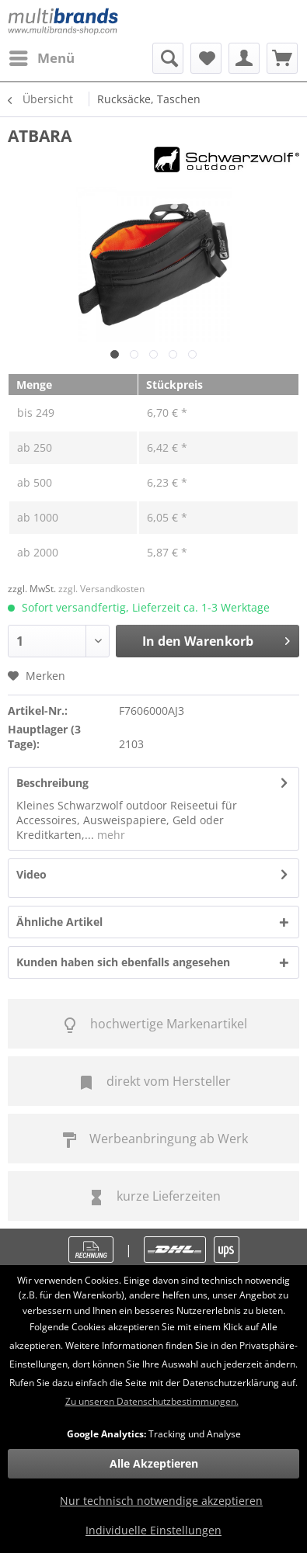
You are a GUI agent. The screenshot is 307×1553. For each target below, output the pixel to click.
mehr (109, 834)
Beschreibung (52, 782)
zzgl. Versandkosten (101, 588)
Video (31, 874)
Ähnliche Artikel (59, 921)
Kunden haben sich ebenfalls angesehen (123, 962)
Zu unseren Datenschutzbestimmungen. (152, 1401)
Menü (42, 56)
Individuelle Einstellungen (153, 1530)
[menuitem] (41, 58)
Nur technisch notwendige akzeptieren (161, 1500)
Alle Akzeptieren (154, 1463)
